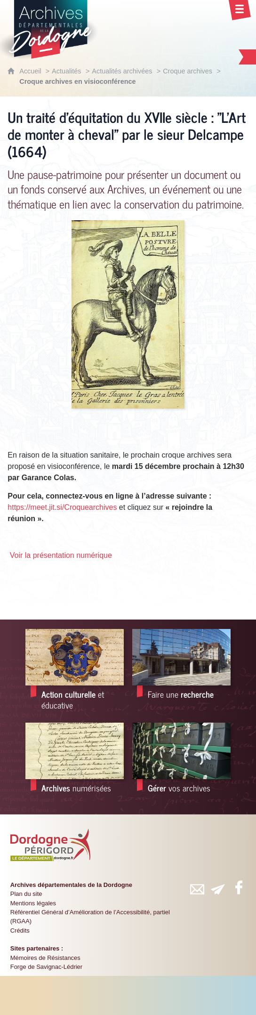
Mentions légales (33, 903)
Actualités (66, 71)
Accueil (31, 71)
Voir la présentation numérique (61, 555)
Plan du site (26, 893)
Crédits (20, 930)
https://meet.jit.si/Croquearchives (62, 507)
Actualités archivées (122, 71)
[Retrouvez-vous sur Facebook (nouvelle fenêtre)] (239, 887)
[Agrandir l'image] (128, 314)
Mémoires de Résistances (45, 957)
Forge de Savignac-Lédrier (46, 966)
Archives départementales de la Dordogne (71, 884)
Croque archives (187, 71)
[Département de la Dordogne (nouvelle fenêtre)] (50, 845)
